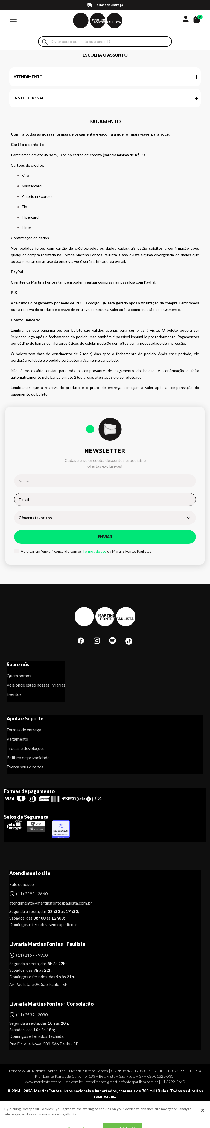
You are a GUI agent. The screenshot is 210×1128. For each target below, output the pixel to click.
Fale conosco (21, 884)
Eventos (14, 694)
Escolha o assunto (105, 54)
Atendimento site (30, 873)
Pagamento (17, 738)
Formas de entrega (24, 729)
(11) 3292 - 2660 (32, 893)
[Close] (202, 1118)
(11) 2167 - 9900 (32, 955)
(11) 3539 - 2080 (32, 1014)
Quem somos (19, 675)
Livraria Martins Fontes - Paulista (47, 944)
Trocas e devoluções (26, 748)
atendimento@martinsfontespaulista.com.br (45, 902)
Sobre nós (18, 664)
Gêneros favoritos (35, 517)
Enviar (105, 536)
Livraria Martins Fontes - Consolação (51, 1004)
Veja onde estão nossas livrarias (36, 684)
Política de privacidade (28, 757)
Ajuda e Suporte (25, 718)
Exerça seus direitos (25, 766)
